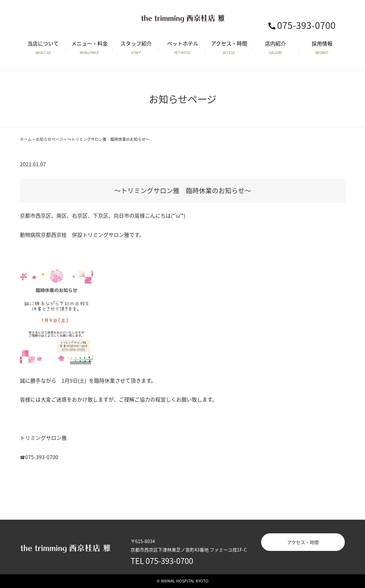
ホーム (26, 139)
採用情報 (322, 47)
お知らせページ (49, 139)
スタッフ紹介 (136, 47)
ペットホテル (182, 47)
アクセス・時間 (229, 47)
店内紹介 (275, 47)
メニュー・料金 (89, 47)
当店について (43, 47)
